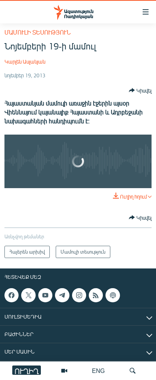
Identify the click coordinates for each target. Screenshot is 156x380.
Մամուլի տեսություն (37, 32)
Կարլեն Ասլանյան (24, 61)
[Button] (140, 90)
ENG (98, 370)
